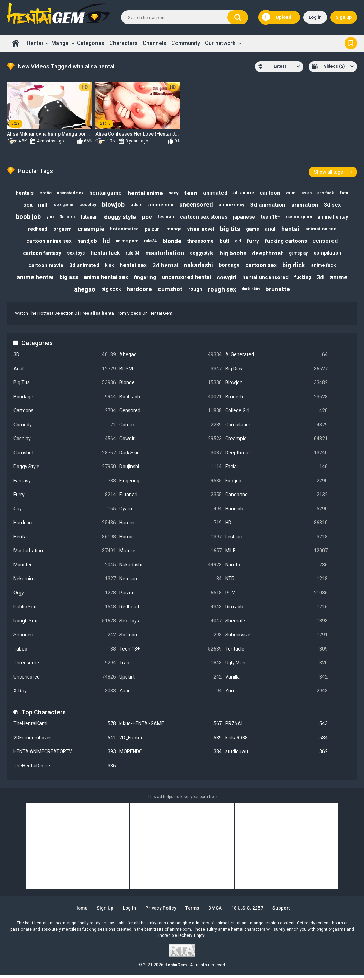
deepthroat (269, 254)
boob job (24, 216)
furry (255, 241)
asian (310, 191)
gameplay (300, 254)
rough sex (223, 292)
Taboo (64, 652)
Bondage (64, 400)
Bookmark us (351, 43)
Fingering (170, 484)
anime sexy (233, 203)
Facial (276, 470)
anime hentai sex (104, 279)
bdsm (136, 203)
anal (272, 228)
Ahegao (170, 358)
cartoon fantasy (39, 254)
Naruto (276, 568)
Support (285, 911)
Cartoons (64, 414)
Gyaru (170, 512)
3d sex (336, 203)
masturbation (164, 254)
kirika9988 (276, 741)
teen (190, 191)
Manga (60, 43)
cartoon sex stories (204, 216)
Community (185, 43)
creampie (88, 228)
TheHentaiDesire (64, 769)
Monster (64, 568)
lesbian (166, 216)
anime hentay (336, 216)
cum (293, 191)
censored (329, 241)
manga (173, 228)
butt (225, 241)
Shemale (276, 624)
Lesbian (276, 540)
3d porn (64, 216)
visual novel (201, 229)
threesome (201, 241)
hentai (293, 228)
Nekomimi (64, 582)
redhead (34, 229)
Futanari (170, 498)
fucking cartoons (289, 241)
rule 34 (131, 254)
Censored (170, 414)
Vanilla (276, 680)
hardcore (138, 292)
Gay (64, 512)
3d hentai (165, 266)
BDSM (170, 372)
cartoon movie (42, 267)
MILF (276, 554)
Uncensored (64, 680)
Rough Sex (64, 624)
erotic (42, 191)
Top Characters (43, 715)
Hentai (35, 43)
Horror (170, 540)
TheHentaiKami (64, 727)
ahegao (82, 292)
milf (40, 203)
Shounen (64, 638)
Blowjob (276, 386)
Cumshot (64, 456)
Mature (170, 554)
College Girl (276, 414)
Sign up (344, 17)
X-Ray (64, 694)
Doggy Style (64, 470)
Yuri (276, 694)
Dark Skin (170, 456)
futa (348, 191)
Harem (170, 526)
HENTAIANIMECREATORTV (64, 755)
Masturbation (64, 554)
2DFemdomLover (64, 741)
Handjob (276, 512)
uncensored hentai (186, 279)
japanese (246, 216)
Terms (193, 911)
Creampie (276, 442)
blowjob (112, 203)
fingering (144, 279)
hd (104, 241)
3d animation (270, 203)
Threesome (64, 666)
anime (342, 279)
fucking (304, 279)
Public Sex (64, 610)
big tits (231, 228)
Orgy (64, 596)
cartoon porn (302, 216)
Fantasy (64, 484)
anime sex (161, 204)
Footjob (276, 484)
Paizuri (170, 596)
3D (64, 358)
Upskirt (170, 680)
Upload (276, 17)
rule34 (149, 241)
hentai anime (143, 191)
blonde (171, 241)
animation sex (324, 228)
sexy (172, 191)
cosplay (86, 203)
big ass (66, 279)
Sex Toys (170, 624)
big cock (109, 292)
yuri (47, 216)
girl (240, 241)
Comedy (64, 428)
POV (276, 596)
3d (323, 279)
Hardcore (64, 526)
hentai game (103, 191)
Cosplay (64, 442)
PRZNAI (276, 727)
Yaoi (170, 694)
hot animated (122, 228)
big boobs (234, 254)
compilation (330, 254)
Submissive (276, 638)
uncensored (197, 203)
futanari (88, 216)
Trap (170, 666)
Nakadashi (170, 568)
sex (24, 203)
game (254, 229)
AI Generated (276, 358)
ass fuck (329, 191)
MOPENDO (170, 755)
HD (276, 526)
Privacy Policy (160, 911)
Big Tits (64, 386)
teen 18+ (273, 216)
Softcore (170, 638)
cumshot (169, 292)
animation (307, 203)
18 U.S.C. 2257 (250, 911)
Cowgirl (170, 442)
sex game (61, 203)
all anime (244, 191)
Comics (170, 428)
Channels (154, 43)
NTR (276, 582)
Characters (123, 43)
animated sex (67, 191)
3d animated (81, 267)
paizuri (152, 229)
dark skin (252, 292)
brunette (280, 292)
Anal (64, 372)
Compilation (276, 428)
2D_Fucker (170, 741)
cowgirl (227, 279)
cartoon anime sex (45, 241)
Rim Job (276, 610)
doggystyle (202, 254)
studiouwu (276, 755)
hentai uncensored (266, 279)
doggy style (119, 216)
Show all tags (328, 170)
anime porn (125, 241)
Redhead (170, 610)
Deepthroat (276, 456)
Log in (315, 17)
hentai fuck (103, 254)
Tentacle (276, 652)
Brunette (276, 400)
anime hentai (32, 279)
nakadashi (198, 266)
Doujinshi (170, 470)
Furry (64, 498)
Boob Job (170, 400)
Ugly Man (276, 666)
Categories (90, 43)
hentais (20, 191)
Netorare (170, 582)
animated (215, 191)
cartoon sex (263, 267)
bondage (230, 266)
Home (15, 43)
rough (195, 292)
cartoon (271, 191)
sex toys (73, 254)
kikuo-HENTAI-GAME (170, 727)
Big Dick (276, 372)
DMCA (218, 911)
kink (107, 266)
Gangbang (276, 498)
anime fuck (326, 266)
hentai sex (132, 267)
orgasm (59, 229)
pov (147, 216)
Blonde (170, 386)
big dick (296, 266)
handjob (84, 241)
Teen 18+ (170, 652)
